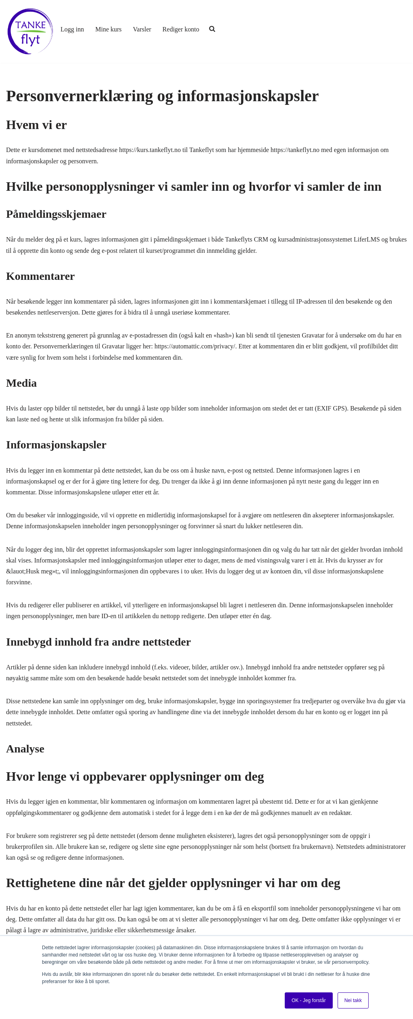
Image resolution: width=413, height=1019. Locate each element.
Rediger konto (181, 29)
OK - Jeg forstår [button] (309, 1000)
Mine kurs (108, 29)
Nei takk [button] (353, 1000)
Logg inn (72, 29)
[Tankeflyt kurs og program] (30, 31)
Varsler (142, 29)
